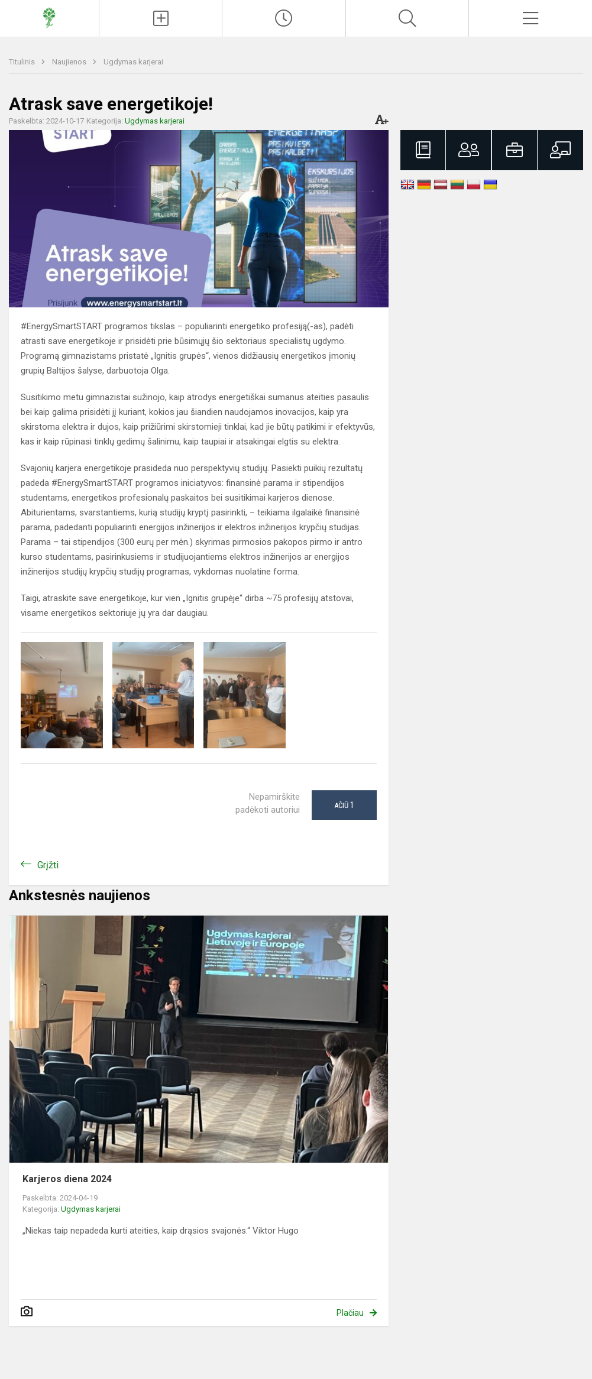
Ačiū (344, 805)
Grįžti (48, 865)
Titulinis (23, 61)
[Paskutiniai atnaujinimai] (283, 18)
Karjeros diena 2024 (67, 1179)
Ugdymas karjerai (133, 61)
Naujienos (70, 61)
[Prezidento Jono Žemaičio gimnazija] (49, 16)
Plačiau (350, 1313)
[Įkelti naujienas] (160, 18)
